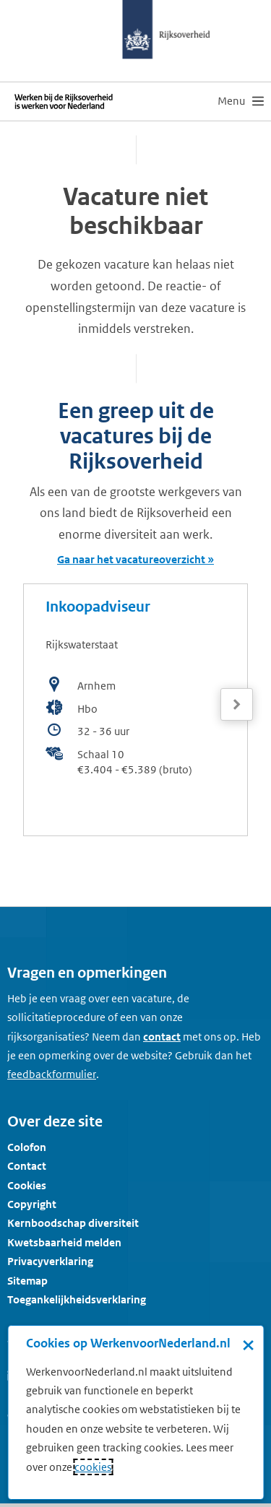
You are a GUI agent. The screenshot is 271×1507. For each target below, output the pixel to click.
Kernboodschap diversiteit (73, 1223)
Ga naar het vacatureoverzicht (131, 559)
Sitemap (27, 1280)
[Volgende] (236, 704)
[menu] (240, 101)
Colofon (26, 1147)
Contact (26, 1166)
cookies (92, 1467)
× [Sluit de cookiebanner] (248, 1344)
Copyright (31, 1204)
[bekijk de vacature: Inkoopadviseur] (135, 709)
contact (162, 1036)
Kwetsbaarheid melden (64, 1242)
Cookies (26, 1185)
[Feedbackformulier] (51, 1074)
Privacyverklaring (50, 1261)
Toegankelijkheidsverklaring (76, 1299)
